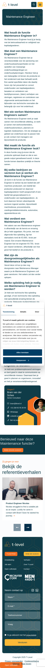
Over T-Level (28, 564)
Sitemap (16, 664)
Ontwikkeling (9, 560)
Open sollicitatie (11, 569)
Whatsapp (14, 412)
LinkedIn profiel (16, 416)
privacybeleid (31, 635)
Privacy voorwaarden (14, 661)
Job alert (8, 564)
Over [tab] (37, 312)
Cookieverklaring (32, 661)
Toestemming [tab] (9, 312)
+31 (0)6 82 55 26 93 (18, 408)
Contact (27, 569)
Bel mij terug (15, 420)
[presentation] (17, 527)
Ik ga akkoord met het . (22, 635)
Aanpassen (22, 360)
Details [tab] (23, 312)
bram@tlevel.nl (16, 404)
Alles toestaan (22, 352)
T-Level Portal (11, 554)
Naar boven (26, 664)
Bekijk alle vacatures (32, 554)
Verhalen (27, 560)
